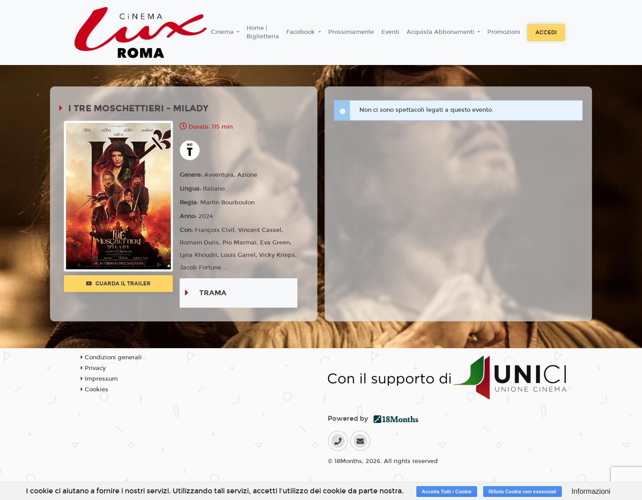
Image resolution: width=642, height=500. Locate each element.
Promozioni (503, 32)
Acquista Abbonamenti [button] (441, 32)
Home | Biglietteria (263, 32)
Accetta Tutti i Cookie (447, 491)
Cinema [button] (223, 32)
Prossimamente (351, 32)
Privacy (93, 368)
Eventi (390, 32)
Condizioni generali (111, 357)
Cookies (94, 389)
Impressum (99, 378)
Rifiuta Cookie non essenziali (522, 491)
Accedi (546, 32)
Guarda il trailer (118, 283)
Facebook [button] (301, 32)
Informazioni (591, 491)
